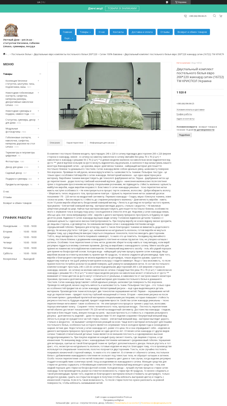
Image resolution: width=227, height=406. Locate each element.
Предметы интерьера (17, 184)
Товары (84, 31)
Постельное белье (21, 54)
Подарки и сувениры (16, 178)
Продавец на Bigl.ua (114, 400)
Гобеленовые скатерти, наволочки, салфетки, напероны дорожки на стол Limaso (20, 142)
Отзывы (165, 31)
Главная (67, 31)
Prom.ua (128, 397)
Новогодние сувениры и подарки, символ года (18, 112)
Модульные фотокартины (13, 130)
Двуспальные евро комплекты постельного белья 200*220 (65, 54)
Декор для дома (14, 167)
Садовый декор (14, 172)
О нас (102, 31)
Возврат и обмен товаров (192, 31)
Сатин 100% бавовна (111, 54)
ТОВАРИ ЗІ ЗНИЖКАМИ (122, 8)
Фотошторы (12, 161)
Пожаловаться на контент (127, 403)
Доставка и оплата (142, 31)
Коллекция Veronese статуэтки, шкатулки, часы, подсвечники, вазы (20, 83)
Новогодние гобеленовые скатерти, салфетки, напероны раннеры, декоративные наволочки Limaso (20, 99)
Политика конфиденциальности (156, 403)
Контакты (118, 31)
